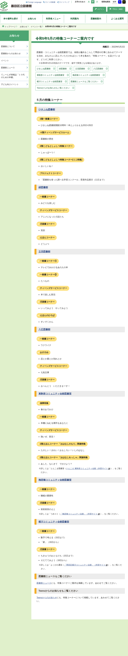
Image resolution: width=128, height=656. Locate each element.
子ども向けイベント (10, 84)
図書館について (8, 46)
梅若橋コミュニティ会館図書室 (86, 75)
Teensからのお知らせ (47, 597)
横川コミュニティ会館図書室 (49, 81)
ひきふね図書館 (44, 69)
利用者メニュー (53, 19)
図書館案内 (96, 19)
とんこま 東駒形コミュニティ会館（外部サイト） (88, 468)
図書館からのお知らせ (11, 53)
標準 (114, 2)
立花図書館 (80, 69)
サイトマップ (64, 2)
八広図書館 (98, 69)
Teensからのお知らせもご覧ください (53, 88)
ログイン (99, 9)
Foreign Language (35, 2)
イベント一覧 (36, 27)
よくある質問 (117, 19)
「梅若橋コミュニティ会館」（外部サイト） (80, 514)
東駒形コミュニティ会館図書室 (50, 75)
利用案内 (74, 19)
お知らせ (32, 19)
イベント (5, 60)
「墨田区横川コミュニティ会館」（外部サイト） (85, 565)
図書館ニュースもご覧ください (84, 81)
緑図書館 (63, 69)
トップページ (10, 27)
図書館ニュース (44, 583)
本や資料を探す (10, 19)
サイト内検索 (50, 2)
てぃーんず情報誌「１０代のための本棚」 (13, 76)
